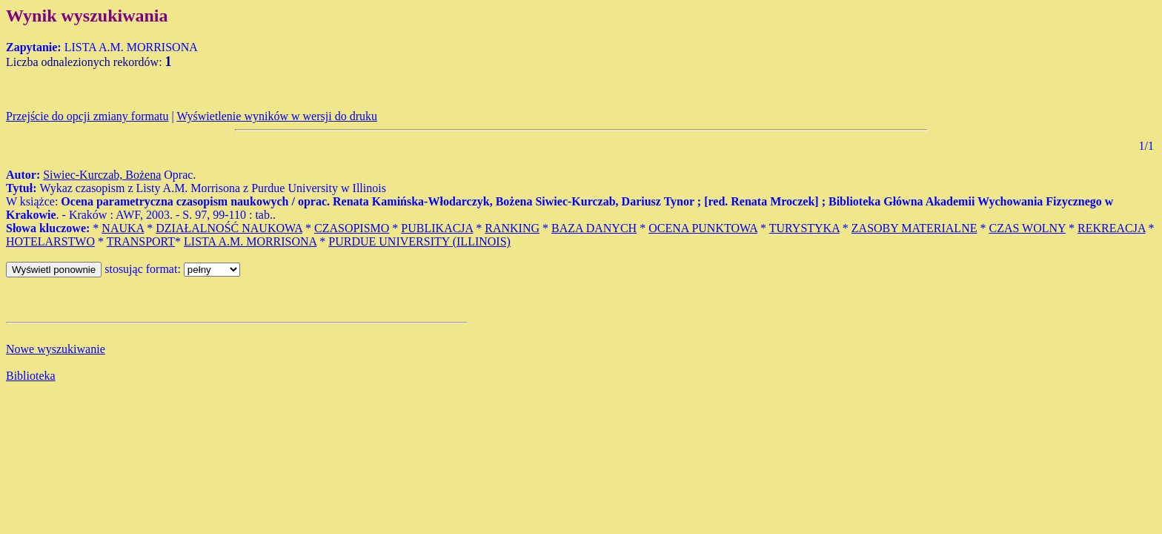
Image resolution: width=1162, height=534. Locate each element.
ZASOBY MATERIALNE (914, 228)
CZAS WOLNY (1027, 228)
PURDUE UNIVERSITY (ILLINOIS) (419, 241)
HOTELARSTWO (50, 241)
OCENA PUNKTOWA (702, 228)
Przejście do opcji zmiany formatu (87, 116)
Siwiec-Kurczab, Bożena (102, 174)
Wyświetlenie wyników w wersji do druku (276, 116)
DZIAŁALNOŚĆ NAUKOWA (229, 228)
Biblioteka (31, 375)
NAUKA (123, 228)
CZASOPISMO (351, 228)
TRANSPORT (141, 241)
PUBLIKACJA (437, 228)
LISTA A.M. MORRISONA (250, 241)
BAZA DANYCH (594, 228)
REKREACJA (1112, 228)
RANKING (512, 228)
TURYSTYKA (804, 228)
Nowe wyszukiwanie (55, 349)
